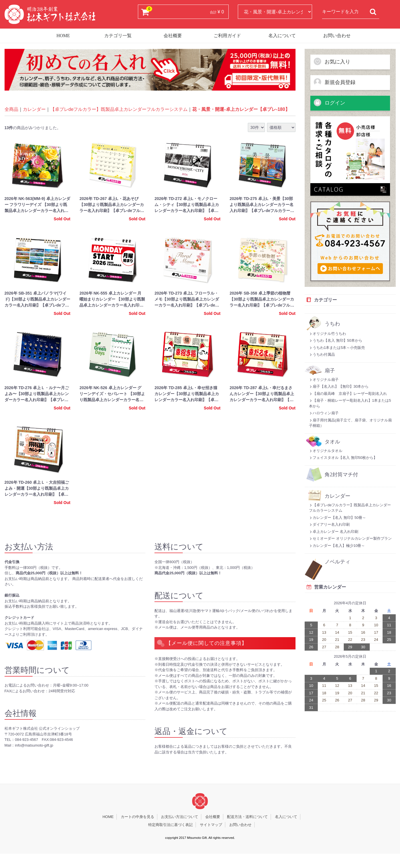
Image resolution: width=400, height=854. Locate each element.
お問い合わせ (337, 35)
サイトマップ (211, 825)
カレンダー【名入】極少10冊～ (337, 545)
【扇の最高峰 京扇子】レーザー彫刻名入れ (348, 393)
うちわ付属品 (322, 354)
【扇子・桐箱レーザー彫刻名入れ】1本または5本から (350, 403)
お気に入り (331, 61)
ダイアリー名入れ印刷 (329, 524)
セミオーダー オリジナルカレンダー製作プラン (350, 538)
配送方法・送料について (247, 817)
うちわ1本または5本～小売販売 (337, 347)
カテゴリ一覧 (118, 35)
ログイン (329, 102)
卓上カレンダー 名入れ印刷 (333, 531)
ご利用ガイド (227, 35)
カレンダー (34, 109)
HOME (63, 35)
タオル (332, 442)
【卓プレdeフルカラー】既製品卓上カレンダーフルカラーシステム (119, 109)
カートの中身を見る (137, 817)
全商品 (11, 109)
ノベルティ (337, 562)
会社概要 (173, 35)
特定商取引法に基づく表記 (170, 825)
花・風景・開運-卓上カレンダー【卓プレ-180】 (241, 109)
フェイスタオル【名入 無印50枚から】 (343, 457)
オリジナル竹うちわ (327, 333)
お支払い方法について (179, 817)
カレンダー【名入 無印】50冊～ (337, 517)
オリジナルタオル (325, 451)
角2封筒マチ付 (341, 475)
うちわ (332, 324)
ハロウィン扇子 (324, 413)
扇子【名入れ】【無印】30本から (339, 386)
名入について (282, 35)
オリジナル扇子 (324, 379)
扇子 (330, 371)
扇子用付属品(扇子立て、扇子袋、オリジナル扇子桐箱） (350, 423)
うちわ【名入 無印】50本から (335, 340)
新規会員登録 (334, 82)
